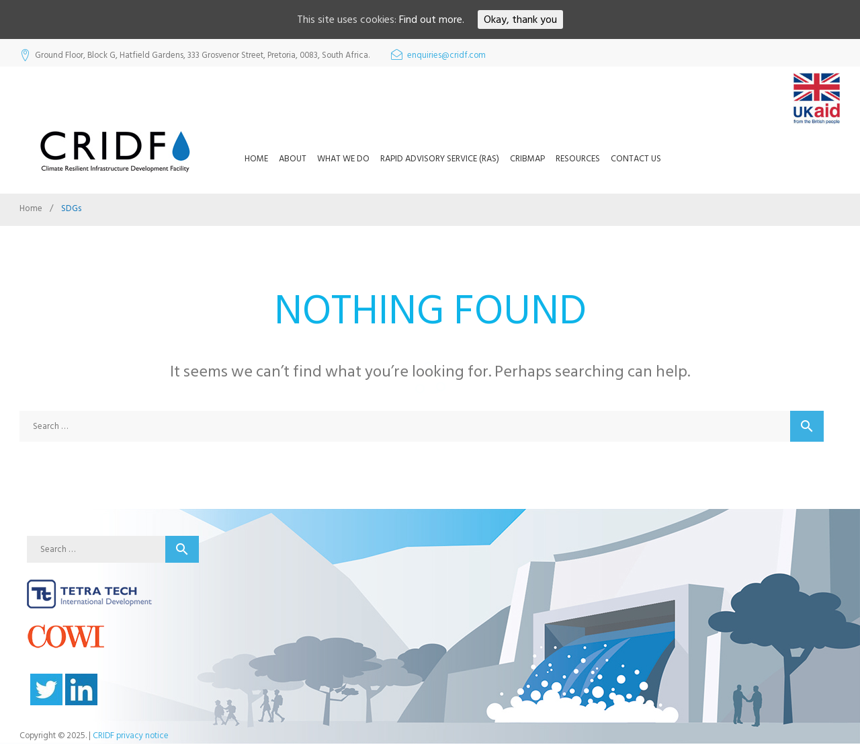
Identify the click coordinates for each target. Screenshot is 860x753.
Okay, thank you (520, 19)
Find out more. (431, 19)
